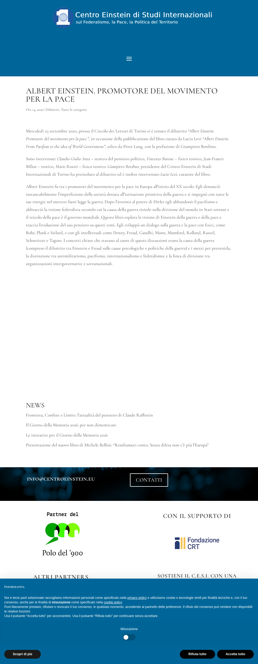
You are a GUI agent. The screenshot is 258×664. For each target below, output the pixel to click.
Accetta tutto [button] (235, 654)
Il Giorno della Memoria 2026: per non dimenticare (71, 430)
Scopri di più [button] (22, 654)
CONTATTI (149, 485)
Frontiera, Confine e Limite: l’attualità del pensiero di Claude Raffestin (89, 420)
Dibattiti (52, 114)
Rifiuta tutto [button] (197, 654)
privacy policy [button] (137, 598)
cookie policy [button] (113, 602)
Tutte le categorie (74, 114)
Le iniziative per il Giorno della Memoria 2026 (67, 440)
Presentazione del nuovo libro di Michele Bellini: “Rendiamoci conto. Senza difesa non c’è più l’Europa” (117, 450)
